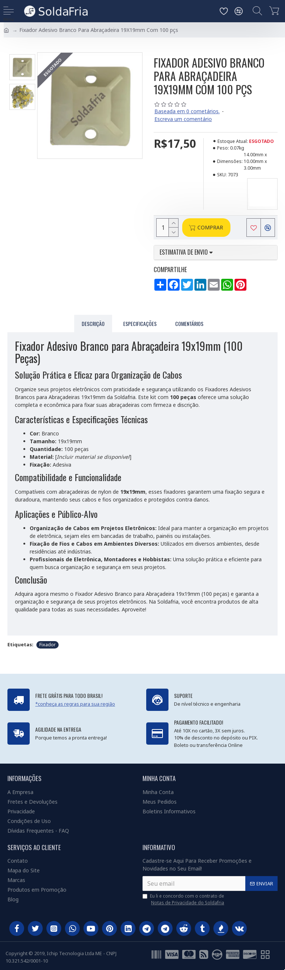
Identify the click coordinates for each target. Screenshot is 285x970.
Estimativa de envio (186, 252)
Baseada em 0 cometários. (187, 111)
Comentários (189, 323)
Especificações (140, 323)
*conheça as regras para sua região (75, 703)
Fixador (47, 644)
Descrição (93, 323)
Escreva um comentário (183, 119)
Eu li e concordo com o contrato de (183, 899)
